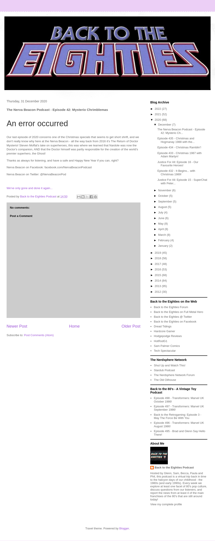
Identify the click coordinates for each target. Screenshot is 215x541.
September (165, 201)
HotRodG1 (160, 341)
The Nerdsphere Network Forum (174, 375)
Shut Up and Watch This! (169, 365)
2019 (158, 252)
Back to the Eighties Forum (171, 307)
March (162, 234)
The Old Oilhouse (165, 379)
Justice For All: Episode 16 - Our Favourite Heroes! (177, 163)
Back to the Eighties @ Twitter (173, 316)
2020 (158, 119)
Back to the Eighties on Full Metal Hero (178, 312)
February (164, 240)
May (161, 223)
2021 (158, 114)
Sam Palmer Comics (167, 346)
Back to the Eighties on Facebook (175, 321)
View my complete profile (166, 504)
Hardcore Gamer (164, 331)
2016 (158, 269)
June (161, 218)
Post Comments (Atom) (39, 335)
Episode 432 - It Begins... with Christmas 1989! (176, 172)
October (163, 195)
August (163, 207)
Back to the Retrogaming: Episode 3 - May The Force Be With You (177, 416)
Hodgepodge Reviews (168, 336)
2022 (158, 108)
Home (74, 326)
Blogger (124, 528)
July (161, 212)
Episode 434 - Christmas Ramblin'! (179, 147)
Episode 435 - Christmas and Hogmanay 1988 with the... (176, 140)
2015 (158, 275)
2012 (158, 291)
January (163, 245)
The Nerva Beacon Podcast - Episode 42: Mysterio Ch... (181, 131)
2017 (158, 264)
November (165, 190)
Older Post (131, 326)
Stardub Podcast (164, 370)
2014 (158, 280)
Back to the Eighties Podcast (174, 467)
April (161, 229)
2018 (158, 258)
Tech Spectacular (165, 350)
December (165, 124)
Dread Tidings (162, 326)
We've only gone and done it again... (30, 188)
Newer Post (17, 326)
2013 (158, 286)
